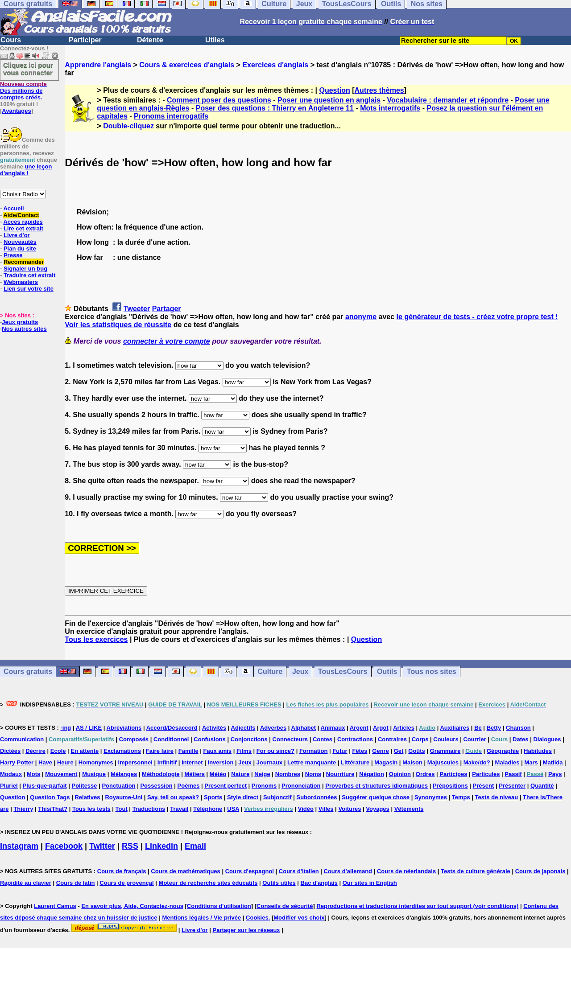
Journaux (270, 762)
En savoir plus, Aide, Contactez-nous (132, 906)
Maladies (507, 762)
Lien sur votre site (29, 288)
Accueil (13, 208)
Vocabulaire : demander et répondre (448, 100)
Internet (192, 762)
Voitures (349, 808)
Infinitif (167, 762)
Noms (313, 774)
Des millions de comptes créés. (23, 91)
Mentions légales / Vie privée (201, 917)
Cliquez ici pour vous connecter (28, 68)
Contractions (355, 739)
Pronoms (264, 785)
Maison (412, 762)
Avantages (16, 110)
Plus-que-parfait (45, 785)
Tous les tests (91, 808)
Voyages (377, 808)
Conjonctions (249, 739)
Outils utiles (278, 882)
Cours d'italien (299, 871)
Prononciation (300, 785)
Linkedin (161, 846)
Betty (494, 727)
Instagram (19, 846)
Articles (403, 727)
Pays (555, 774)
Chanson (518, 727)
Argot (381, 727)
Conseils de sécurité (285, 906)
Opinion (400, 774)
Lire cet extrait (23, 228)
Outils (387, 671)
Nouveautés (20, 241)
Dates (520, 739)
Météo (218, 774)
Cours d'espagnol (249, 871)
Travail (179, 808)
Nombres (287, 774)
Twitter (102, 846)
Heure (65, 762)
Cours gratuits (28, 671)
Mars (531, 762)
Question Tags (50, 797)
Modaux (11, 774)
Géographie (503, 751)
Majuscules (443, 762)
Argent (359, 727)
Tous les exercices (96, 639)
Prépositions (450, 785)
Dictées (10, 751)
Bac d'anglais (319, 882)
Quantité (542, 785)
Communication (22, 739)
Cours (10, 40)
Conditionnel (171, 739)
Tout (122, 808)
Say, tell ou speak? (173, 797)
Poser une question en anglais (329, 100)
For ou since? (275, 751)
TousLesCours (343, 671)
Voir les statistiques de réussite (118, 325)
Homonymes (96, 762)
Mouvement (61, 774)
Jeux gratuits (20, 322)
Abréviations (124, 727)
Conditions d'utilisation (219, 906)
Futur (339, 751)
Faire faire (160, 751)
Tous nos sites (431, 671)
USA (233, 808)
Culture (269, 671)
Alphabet (303, 727)
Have (45, 762)
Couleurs (445, 739)
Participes (453, 774)
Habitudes (538, 751)
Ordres (425, 774)
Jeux (300, 671)
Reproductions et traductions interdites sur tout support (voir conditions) (417, 906)
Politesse (84, 785)
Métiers (194, 774)
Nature (240, 774)
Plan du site (20, 248)
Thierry (23, 808)
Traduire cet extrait (29, 275)
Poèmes (189, 785)
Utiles (215, 40)
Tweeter (137, 308)
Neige (262, 774)
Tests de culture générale (475, 871)
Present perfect (225, 785)
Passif (513, 774)
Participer (85, 40)
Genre (380, 751)
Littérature (355, 762)
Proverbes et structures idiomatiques (376, 785)
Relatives (87, 797)
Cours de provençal (126, 882)
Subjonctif (277, 797)
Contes (322, 739)
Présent (483, 785)
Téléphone (207, 808)
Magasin (385, 762)
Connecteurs (290, 739)
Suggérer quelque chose (376, 797)
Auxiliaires (454, 727)
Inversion (221, 762)
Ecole (58, 751)
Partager (166, 308)
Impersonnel (135, 762)
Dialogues (547, 739)
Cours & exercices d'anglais (186, 65)
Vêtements (409, 808)
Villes (326, 808)
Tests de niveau (496, 797)
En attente (84, 751)
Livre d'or (17, 235)
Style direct (242, 797)
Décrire (35, 751)
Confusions (210, 739)
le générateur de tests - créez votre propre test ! (477, 316)
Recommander (24, 262)
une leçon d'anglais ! (26, 170)
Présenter (512, 785)
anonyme (361, 316)
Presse (13, 255)
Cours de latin (75, 882)
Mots (33, 774)
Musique (94, 774)
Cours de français (121, 871)
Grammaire (445, 751)
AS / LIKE (89, 727)
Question (334, 90)
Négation (371, 774)
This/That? (52, 808)
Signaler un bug (25, 268)
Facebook (64, 846)
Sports (213, 797)
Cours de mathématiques (185, 871)
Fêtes (359, 751)
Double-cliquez (128, 126)
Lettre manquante (311, 762)
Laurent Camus (55, 906)
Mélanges (124, 774)
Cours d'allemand (348, 871)
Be (478, 727)
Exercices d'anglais (275, 65)
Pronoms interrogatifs (171, 116)
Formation (313, 751)
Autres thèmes (379, 90)
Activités (214, 727)
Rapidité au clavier (25, 882)
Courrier (474, 739)
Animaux (333, 727)
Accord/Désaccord (172, 727)
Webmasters (21, 282)
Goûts (416, 751)
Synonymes (430, 797)
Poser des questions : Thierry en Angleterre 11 (275, 108)
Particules (486, 774)
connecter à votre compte (166, 341)
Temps (461, 797)
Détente (150, 40)
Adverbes (273, 727)
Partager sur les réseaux (246, 930)
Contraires (392, 739)
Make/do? (476, 762)
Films (244, 751)
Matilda (553, 762)
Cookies (257, 917)
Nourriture (340, 774)
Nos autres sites (24, 328)
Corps (420, 739)
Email (195, 846)
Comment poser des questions (219, 100)
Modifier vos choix (298, 917)
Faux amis (217, 751)
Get (399, 751)
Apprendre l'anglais (98, 65)
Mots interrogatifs (390, 108)
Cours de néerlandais (406, 871)
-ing (65, 727)
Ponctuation (118, 785)
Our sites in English (370, 882)
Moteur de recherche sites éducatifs (208, 882)
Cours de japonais (540, 871)
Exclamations (122, 751)
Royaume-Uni (123, 797)
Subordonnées (316, 797)
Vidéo (306, 808)
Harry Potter (16, 762)
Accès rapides (22, 221)
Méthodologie (161, 774)
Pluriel (9, 785)
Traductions (149, 808)
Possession (156, 785)
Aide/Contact (21, 215)
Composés (134, 739)
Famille (188, 751)
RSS (130, 846)
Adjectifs (243, 727)
